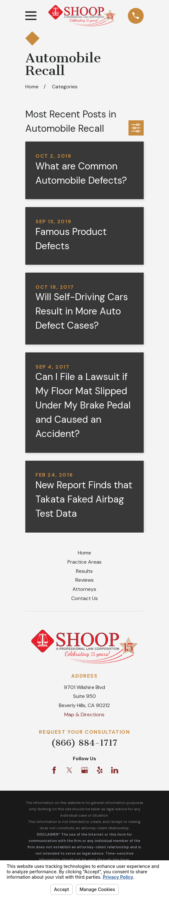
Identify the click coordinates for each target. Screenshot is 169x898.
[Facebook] (54, 770)
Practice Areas (84, 562)
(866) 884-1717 (84, 742)
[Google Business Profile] (84, 770)
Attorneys (84, 589)
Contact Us (84, 598)
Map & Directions (84, 714)
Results (84, 571)
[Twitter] (69, 770)
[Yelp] (99, 770)
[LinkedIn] (114, 770)
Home (84, 552)
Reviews (84, 580)
